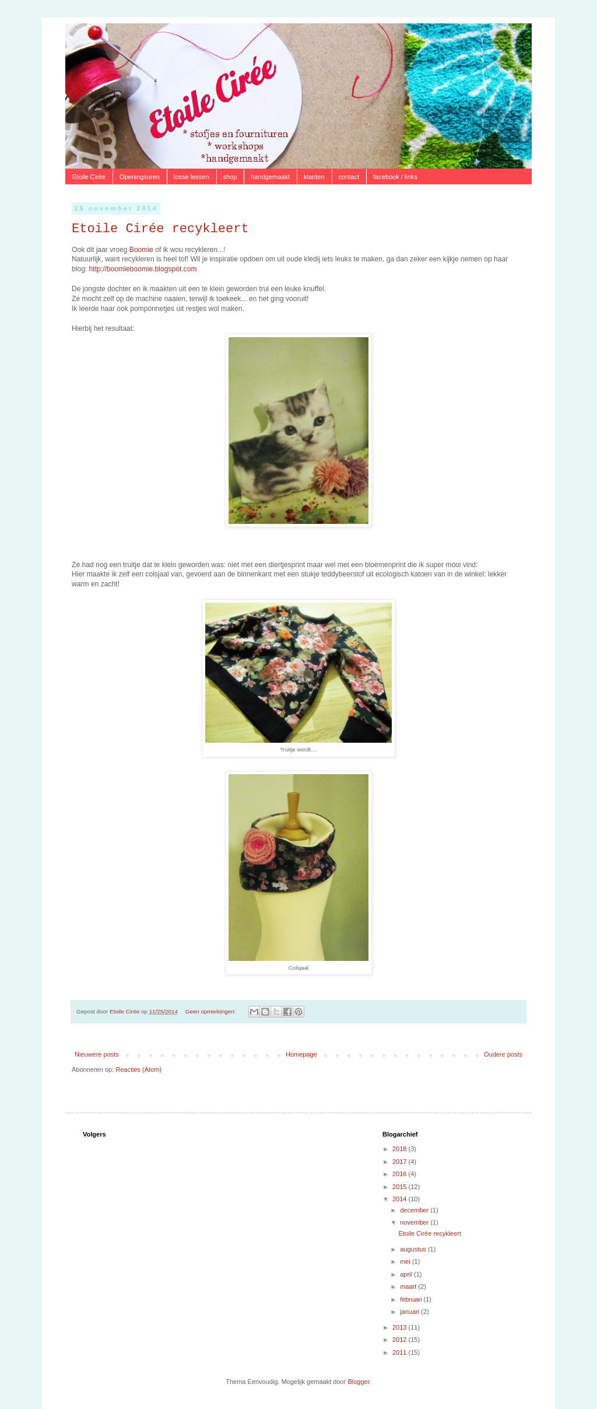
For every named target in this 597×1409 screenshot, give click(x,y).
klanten (314, 176)
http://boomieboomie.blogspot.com (143, 269)
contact (349, 176)
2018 (400, 1148)
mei (406, 1261)
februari (411, 1299)
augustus (414, 1249)
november (415, 1222)
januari (410, 1311)
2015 (400, 1186)
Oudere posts (503, 1054)
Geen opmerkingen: (211, 1011)
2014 (400, 1198)
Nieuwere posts (97, 1054)
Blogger (358, 1381)
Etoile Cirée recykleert (160, 229)
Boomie (141, 250)
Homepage (301, 1054)
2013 (400, 1327)
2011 (400, 1352)
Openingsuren (140, 176)
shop (230, 176)
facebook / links (395, 176)
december (415, 1210)
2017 (400, 1161)
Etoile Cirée (89, 176)
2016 (400, 1173)
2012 (400, 1339)
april (407, 1274)
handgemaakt (270, 176)
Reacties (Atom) (138, 1069)
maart (409, 1286)
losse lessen (191, 176)
